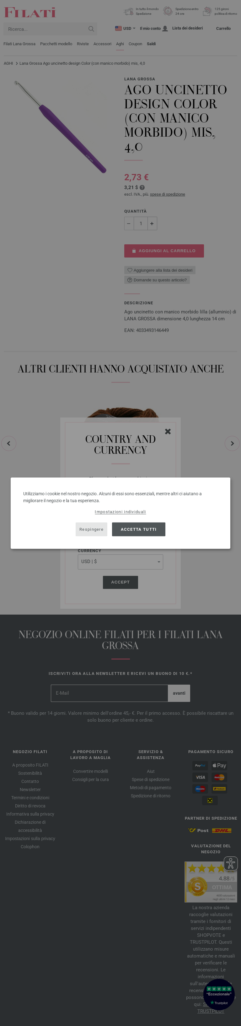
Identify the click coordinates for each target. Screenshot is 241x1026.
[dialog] (120, 513)
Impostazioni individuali (120, 511)
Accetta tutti (139, 529)
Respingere (91, 529)
